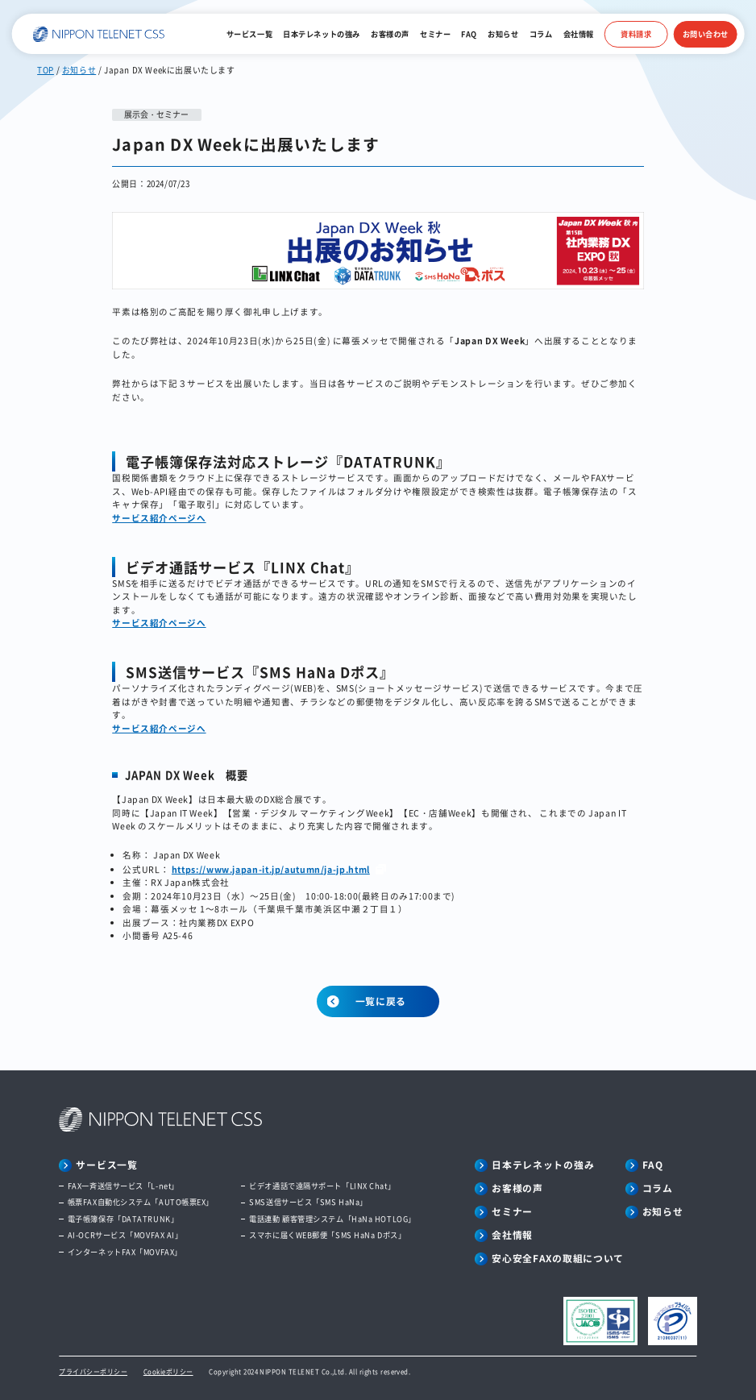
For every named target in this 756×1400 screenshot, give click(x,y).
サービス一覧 (249, 33)
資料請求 (636, 33)
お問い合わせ (706, 33)
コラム (541, 33)
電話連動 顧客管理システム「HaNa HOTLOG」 (332, 1219)
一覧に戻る (381, 1000)
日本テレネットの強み (321, 33)
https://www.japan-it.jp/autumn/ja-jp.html (271, 869)
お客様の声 (390, 33)
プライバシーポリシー (93, 1371)
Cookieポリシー (168, 1371)
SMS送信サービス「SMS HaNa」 (308, 1202)
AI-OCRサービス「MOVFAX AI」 (125, 1235)
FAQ (469, 33)
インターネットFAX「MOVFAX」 (125, 1252)
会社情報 (578, 33)
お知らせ (503, 33)
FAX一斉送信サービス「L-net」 (123, 1186)
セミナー (435, 33)
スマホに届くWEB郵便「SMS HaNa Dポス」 (327, 1235)
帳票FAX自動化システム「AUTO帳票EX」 (141, 1202)
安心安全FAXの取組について (558, 1258)
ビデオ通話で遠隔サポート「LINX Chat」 (322, 1186)
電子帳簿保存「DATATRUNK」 (123, 1219)
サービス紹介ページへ (159, 518)
